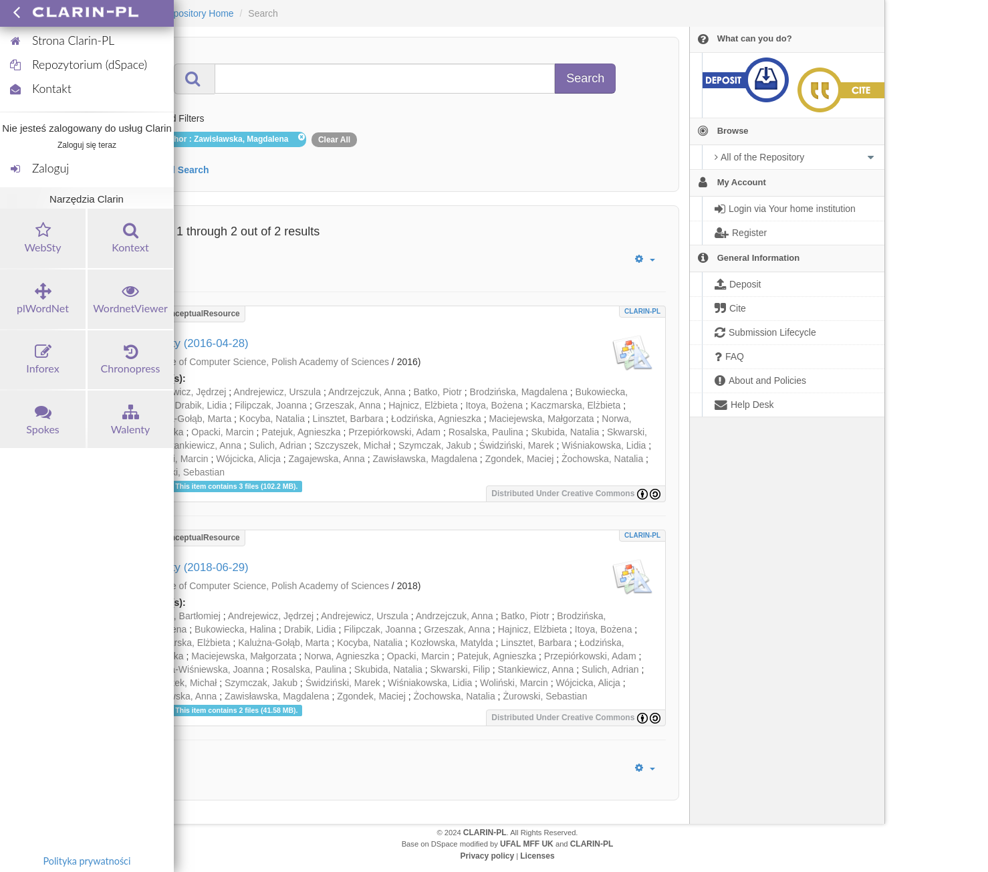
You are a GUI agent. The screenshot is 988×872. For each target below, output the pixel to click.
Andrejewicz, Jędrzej (183, 392)
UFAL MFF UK (526, 844)
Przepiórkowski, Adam (394, 432)
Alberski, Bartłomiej (180, 616)
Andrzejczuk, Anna (367, 392)
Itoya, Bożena (494, 405)
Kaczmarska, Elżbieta (576, 405)
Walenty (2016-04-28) (194, 343)
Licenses (537, 856)
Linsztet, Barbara (348, 418)
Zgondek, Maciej (519, 458)
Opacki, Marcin (222, 432)
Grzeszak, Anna (348, 405)
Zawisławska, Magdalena (425, 458)
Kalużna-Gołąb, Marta (185, 418)
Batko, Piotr (438, 392)
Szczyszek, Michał (352, 445)
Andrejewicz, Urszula (277, 392)
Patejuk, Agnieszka (300, 432)
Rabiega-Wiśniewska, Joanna (201, 669)
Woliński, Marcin (174, 458)
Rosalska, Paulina (486, 432)
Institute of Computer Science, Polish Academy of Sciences (266, 361)
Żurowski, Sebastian (182, 472)
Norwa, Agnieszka (341, 656)
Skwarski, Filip (459, 669)
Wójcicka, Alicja (248, 458)
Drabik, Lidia (200, 405)
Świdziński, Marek (516, 445)
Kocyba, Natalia (272, 418)
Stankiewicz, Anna (203, 445)
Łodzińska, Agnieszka (436, 418)
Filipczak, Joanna (271, 405)
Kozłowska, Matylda (451, 642)
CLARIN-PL (642, 311)
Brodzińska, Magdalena (519, 392)
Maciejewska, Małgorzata (541, 418)
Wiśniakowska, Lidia (604, 445)
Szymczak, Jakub (434, 445)
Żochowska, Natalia (602, 458)
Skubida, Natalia (565, 432)
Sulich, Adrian (278, 445)
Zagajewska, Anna (326, 458)
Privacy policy (487, 856)
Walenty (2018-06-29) (194, 567)
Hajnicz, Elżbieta (423, 405)
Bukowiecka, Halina (235, 629)
